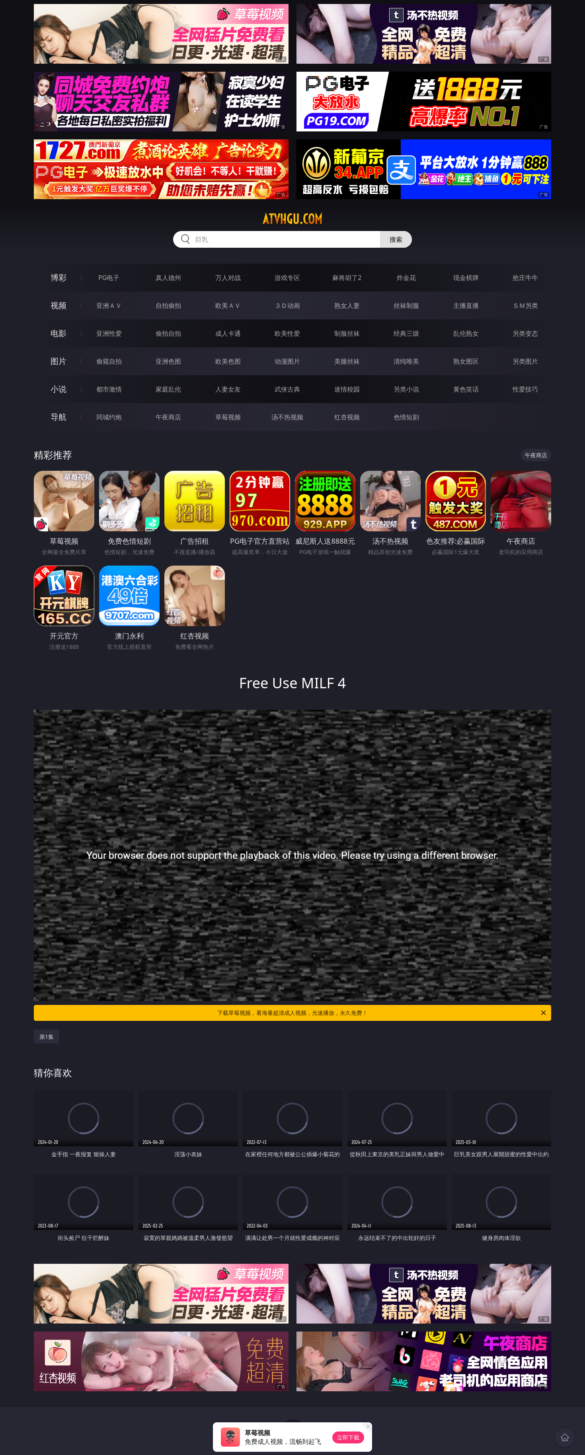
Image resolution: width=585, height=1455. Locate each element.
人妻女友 (228, 389)
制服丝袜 (347, 333)
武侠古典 (287, 389)
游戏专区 (287, 277)
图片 (58, 361)
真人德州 (168, 277)
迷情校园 (347, 389)
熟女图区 (466, 361)
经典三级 (406, 333)
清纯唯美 (406, 361)
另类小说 (406, 389)
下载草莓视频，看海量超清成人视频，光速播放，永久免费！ (382, 1013)
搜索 (396, 239)
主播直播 (466, 305)
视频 (58, 305)
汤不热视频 (287, 417)
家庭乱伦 (168, 389)
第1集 (46, 1036)
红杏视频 (347, 417)
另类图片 (525, 361)
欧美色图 (228, 361)
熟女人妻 (347, 305)
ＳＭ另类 (525, 305)
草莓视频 (228, 417)
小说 (58, 389)
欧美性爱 (287, 333)
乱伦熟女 (466, 333)
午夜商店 (168, 417)
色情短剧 (406, 417)
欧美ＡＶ (228, 305)
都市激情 (109, 389)
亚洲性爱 (109, 333)
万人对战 (228, 277)
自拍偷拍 (168, 305)
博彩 (58, 277)
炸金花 (406, 277)
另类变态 (525, 333)
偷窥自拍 (109, 361)
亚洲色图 (168, 361)
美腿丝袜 (347, 361)
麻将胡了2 (346, 277)
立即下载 (348, 1437)
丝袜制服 (406, 305)
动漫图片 (287, 361)
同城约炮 (109, 417)
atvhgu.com (292, 219)
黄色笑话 (466, 389)
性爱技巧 (525, 389)
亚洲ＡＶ (109, 305)
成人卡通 (228, 333)
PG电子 (108, 277)
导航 (58, 416)
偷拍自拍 (168, 333)
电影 (58, 333)
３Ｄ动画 (287, 305)
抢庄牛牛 (525, 277)
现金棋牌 (466, 277)
